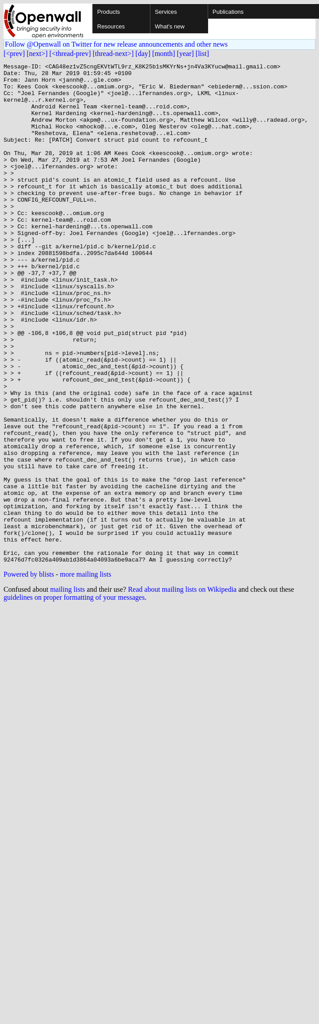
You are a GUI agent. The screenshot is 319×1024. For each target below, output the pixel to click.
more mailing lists (85, 674)
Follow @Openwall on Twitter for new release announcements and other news (116, 44)
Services (166, 11)
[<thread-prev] (70, 53)
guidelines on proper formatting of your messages (74, 697)
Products (108, 11)
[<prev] (14, 53)
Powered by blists (29, 674)
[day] (142, 53)
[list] (202, 53)
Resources (111, 26)
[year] (185, 53)
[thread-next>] (113, 53)
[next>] (37, 53)
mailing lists (67, 689)
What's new (170, 26)
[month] (163, 53)
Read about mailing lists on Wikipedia (182, 689)
